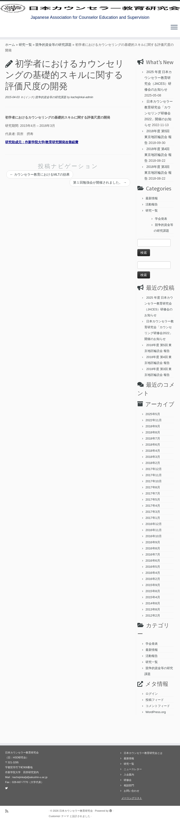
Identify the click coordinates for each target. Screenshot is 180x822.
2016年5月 (153, 587)
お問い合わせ (131, 790)
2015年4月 (153, 618)
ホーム (10, 65)
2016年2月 (153, 599)
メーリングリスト (131, 798)
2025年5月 (153, 434)
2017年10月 (154, 502)
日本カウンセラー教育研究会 (76, 810)
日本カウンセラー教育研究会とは (143, 753)
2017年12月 (154, 489)
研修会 (127, 780)
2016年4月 (153, 593)
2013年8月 (153, 630)
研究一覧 (25, 65)
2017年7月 (153, 514)
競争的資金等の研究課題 (53, 65)
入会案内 (129, 774)
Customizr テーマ (59, 816)
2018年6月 (153, 465)
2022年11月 (154, 441)
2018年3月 (153, 477)
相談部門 (129, 785)
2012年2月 (153, 636)
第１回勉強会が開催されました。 (100, 203)
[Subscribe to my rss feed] (8, 811)
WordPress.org (156, 732)
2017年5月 (153, 520)
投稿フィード (155, 720)
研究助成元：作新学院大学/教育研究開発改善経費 (41, 163)
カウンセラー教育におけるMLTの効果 (40, 195)
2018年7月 (153, 459)
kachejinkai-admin (82, 118)
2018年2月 (153, 483)
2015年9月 (153, 605)
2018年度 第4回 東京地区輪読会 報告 (158, 175)
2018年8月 (153, 453)
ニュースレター (133, 769)
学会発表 (161, 239)
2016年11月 (154, 550)
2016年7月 (153, 575)
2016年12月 (154, 544)
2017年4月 (153, 526)
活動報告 (152, 225)
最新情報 (152, 219)
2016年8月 (153, 569)
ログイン (152, 714)
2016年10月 (154, 557)
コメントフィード (158, 726)
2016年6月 (153, 581)
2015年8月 (153, 612)
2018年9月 (153, 447)
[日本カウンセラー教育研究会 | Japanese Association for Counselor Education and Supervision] (90, 17)
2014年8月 (153, 624)
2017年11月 (154, 496)
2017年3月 (153, 532)
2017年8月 (153, 508)
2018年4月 (153, 471)
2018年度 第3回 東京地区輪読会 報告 (158, 193)
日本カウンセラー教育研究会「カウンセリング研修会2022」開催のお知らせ (158, 133)
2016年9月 (153, 563)
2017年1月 (153, 538)
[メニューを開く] (174, 44)
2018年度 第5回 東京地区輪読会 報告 (158, 157)
